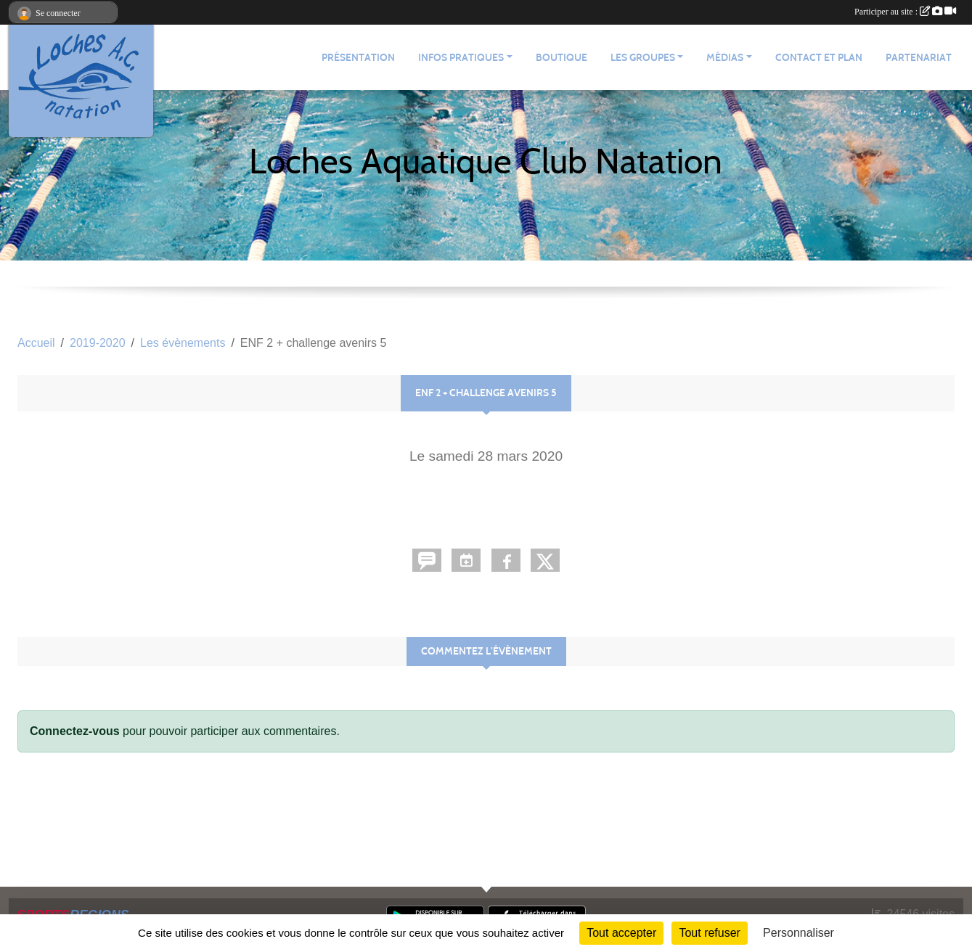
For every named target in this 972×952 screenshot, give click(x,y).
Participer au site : (905, 12)
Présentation (358, 58)
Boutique (561, 58)
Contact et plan (818, 58)
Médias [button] (724, 58)
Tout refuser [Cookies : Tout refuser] (709, 933)
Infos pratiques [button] (461, 58)
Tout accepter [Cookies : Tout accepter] (621, 933)
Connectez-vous (75, 731)
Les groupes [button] (642, 58)
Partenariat (919, 58)
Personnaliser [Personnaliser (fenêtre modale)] (798, 933)
